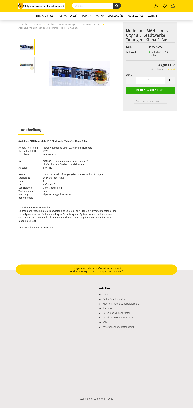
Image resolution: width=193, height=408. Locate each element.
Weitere (152, 15)
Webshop (85, 398)
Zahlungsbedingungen (114, 299)
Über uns (107, 308)
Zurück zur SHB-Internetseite (117, 317)
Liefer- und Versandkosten (116, 313)
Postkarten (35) (67, 15)
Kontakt (106, 294)
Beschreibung (31, 130)
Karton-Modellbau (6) (109, 15)
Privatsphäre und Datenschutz (118, 327)
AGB (104, 322)
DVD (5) (86, 15)
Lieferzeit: (131, 52)
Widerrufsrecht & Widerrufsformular (121, 303)
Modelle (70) (135, 15)
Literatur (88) (44, 15)
